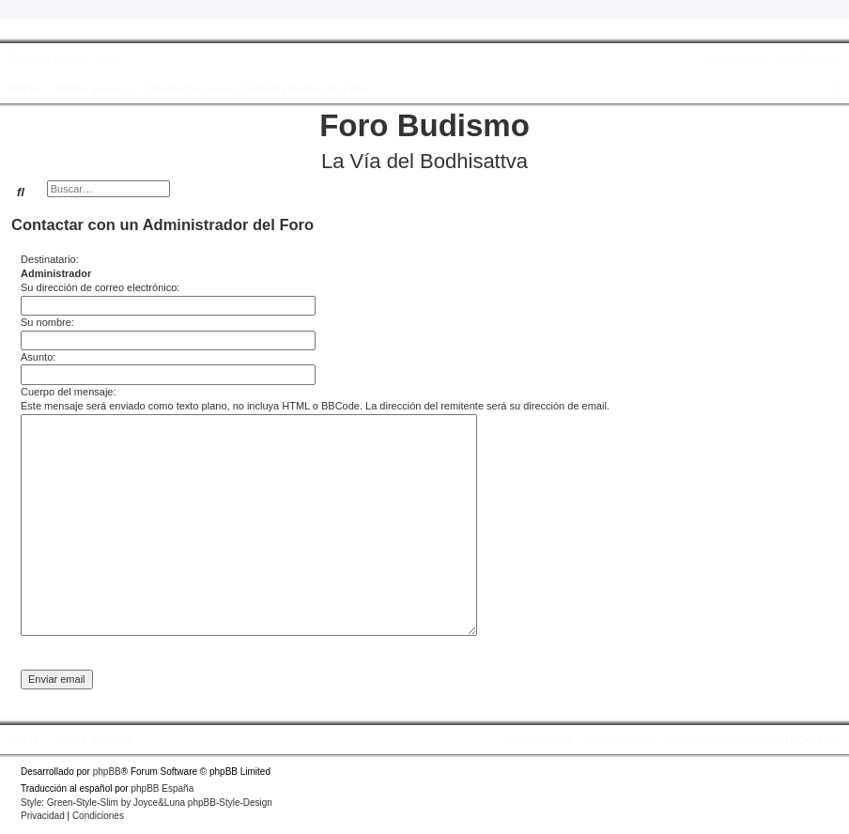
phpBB (107, 771)
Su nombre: (47, 322)
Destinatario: (50, 259)
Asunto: (38, 357)
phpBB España (162, 788)
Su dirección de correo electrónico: (100, 287)
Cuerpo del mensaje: (68, 391)
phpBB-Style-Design (230, 802)
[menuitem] (108, 58)
